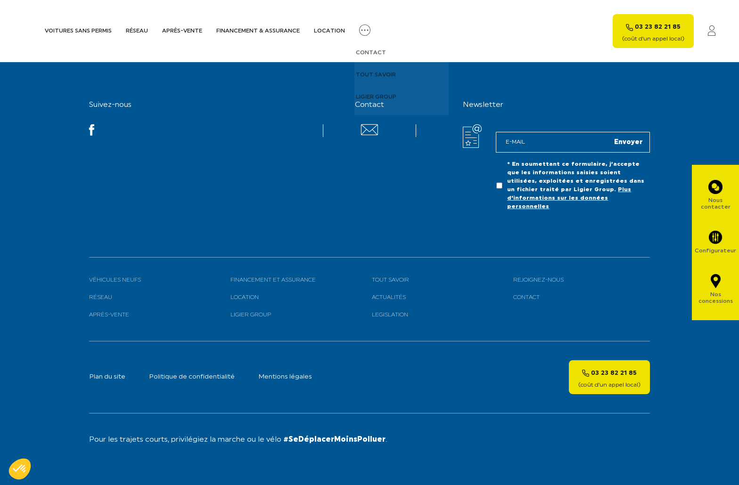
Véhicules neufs (115, 280)
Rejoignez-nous (538, 280)
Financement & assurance (258, 31)
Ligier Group (250, 315)
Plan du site (107, 376)
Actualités (389, 297)
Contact (526, 297)
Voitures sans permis (78, 31)
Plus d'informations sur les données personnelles (569, 198)
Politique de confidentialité (192, 376)
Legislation (390, 315)
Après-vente (182, 31)
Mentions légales (285, 376)
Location (329, 31)
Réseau (137, 31)
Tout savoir (390, 280)
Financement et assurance (273, 280)
